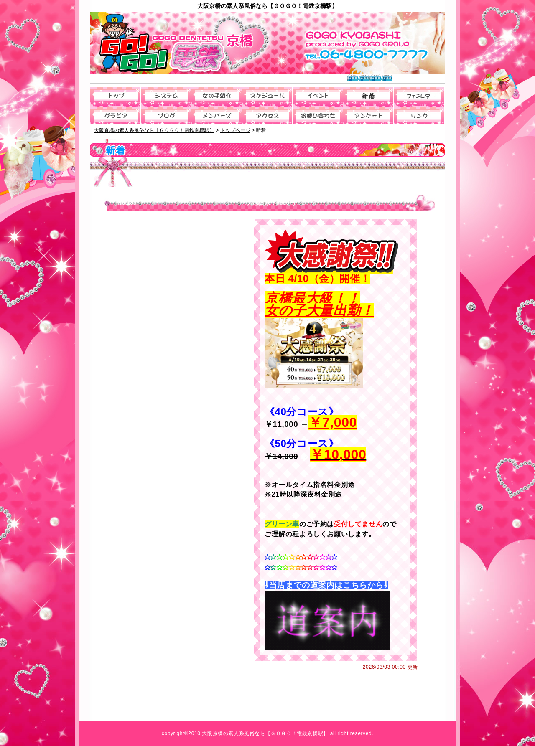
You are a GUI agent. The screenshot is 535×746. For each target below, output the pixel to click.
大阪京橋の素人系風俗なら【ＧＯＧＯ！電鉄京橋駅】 (265, 733)
